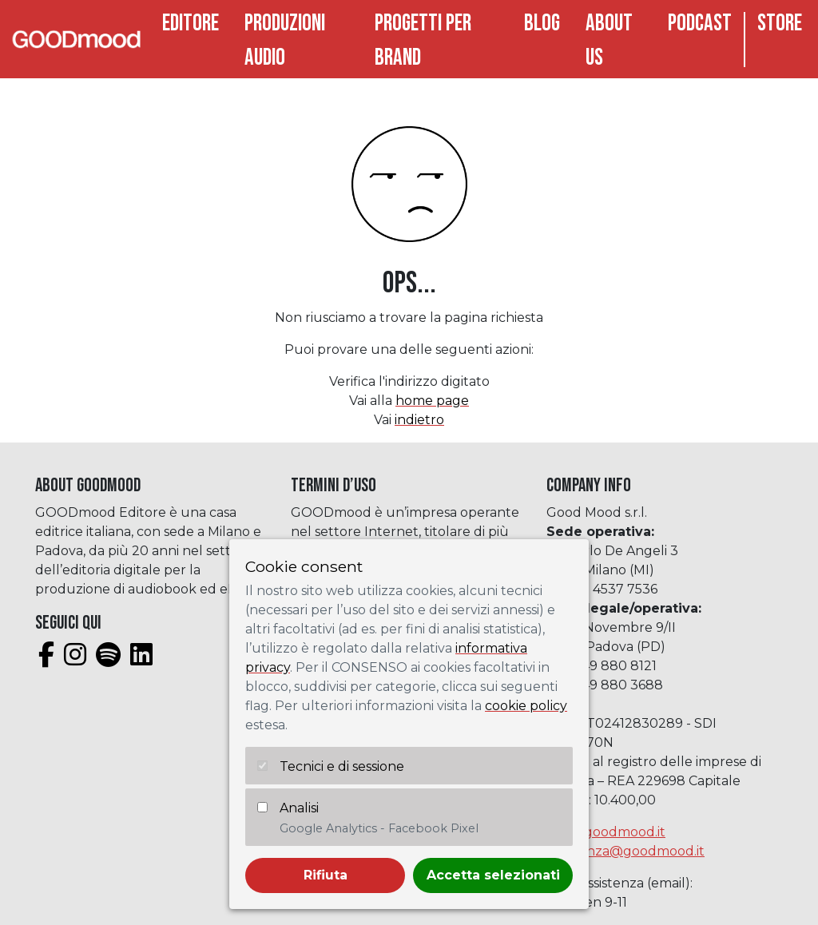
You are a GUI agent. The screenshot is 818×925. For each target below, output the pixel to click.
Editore (190, 24)
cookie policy (526, 705)
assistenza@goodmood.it (625, 851)
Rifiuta (325, 875)
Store (779, 24)
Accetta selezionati (493, 875)
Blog (542, 24)
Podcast (700, 24)
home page (432, 400)
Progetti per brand (423, 41)
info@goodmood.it (605, 832)
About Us (609, 41)
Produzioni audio (284, 41)
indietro (419, 419)
